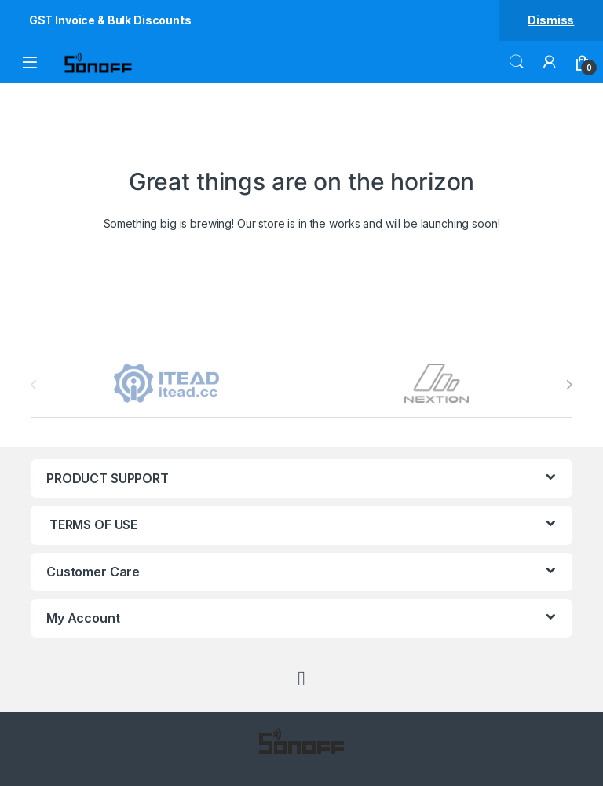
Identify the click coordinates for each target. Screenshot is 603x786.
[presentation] (568, 384)
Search (516, 62)
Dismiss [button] (551, 20)
